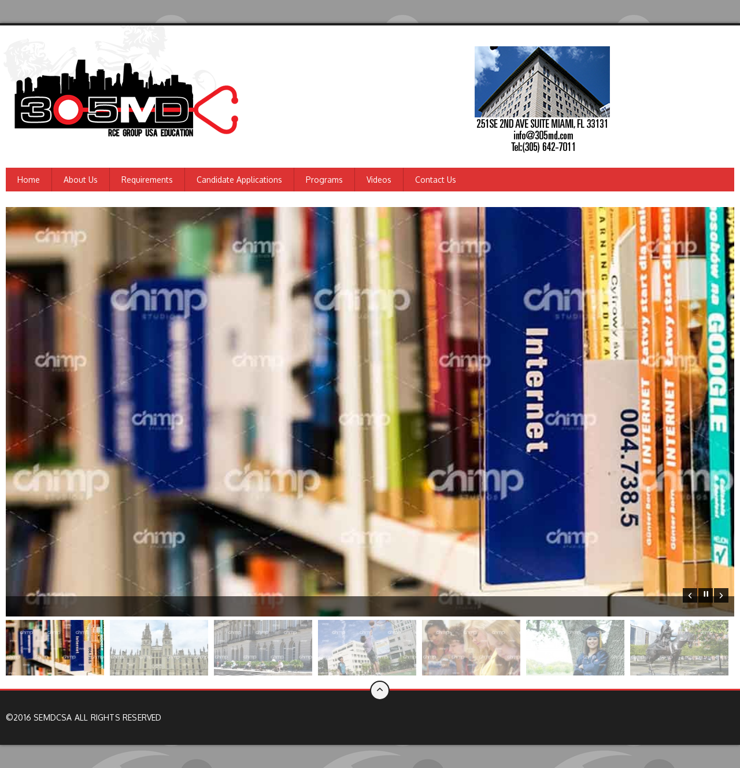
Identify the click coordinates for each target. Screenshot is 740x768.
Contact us (435, 179)
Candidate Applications (239, 179)
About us (81, 179)
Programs (324, 179)
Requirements (147, 179)
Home (28, 179)
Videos (379, 179)
